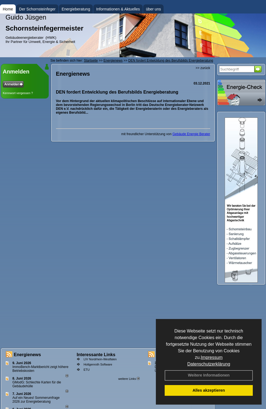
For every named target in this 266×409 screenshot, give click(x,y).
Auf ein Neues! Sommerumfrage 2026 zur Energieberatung (35, 399)
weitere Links (128, 378)
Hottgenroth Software (97, 364)
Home (8, 9)
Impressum (211, 357)
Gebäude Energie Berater (191, 134)
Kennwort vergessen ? (18, 93)
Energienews (27, 354)
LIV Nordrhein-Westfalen (99, 359)
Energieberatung (76, 9)
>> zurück (203, 68)
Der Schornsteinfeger (37, 9)
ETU (86, 369)
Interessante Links (96, 354)
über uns (153, 9)
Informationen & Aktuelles (118, 9)
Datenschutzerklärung (208, 364)
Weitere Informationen (209, 375)
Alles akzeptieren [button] (208, 390)
